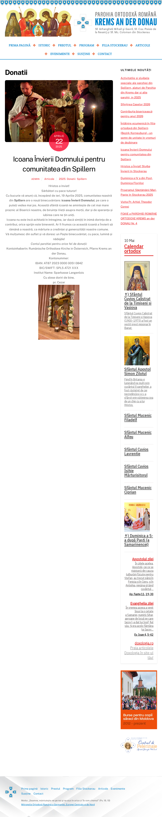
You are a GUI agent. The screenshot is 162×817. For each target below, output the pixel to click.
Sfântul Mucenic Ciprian (138, 489)
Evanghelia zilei (141, 603)
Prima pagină (20, 45)
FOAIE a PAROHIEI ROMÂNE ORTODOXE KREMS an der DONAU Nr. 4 (139, 218)
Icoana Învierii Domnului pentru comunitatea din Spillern (136, 154)
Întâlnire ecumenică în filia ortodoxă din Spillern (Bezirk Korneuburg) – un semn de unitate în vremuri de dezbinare (138, 133)
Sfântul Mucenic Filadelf (138, 417)
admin (35, 179)
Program (86, 45)
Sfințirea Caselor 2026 (135, 104)
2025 (62, 178)
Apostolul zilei (142, 559)
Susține (83, 54)
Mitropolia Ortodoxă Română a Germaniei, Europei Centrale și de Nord (58, 804)
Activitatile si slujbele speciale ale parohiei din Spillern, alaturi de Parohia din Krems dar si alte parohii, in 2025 (138, 87)
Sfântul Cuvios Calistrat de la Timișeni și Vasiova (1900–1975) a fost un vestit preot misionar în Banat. (138, 320)
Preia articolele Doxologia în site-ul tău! (138, 653)
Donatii (71, 178)
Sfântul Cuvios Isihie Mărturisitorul (136, 470)
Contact (105, 54)
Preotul (64, 45)
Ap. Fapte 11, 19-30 (141, 594)
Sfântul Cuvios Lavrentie (136, 451)
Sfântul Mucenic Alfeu (138, 434)
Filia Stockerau (115, 45)
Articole (142, 45)
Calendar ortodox (134, 249)
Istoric (44, 45)
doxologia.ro (144, 643)
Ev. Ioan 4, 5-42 (143, 634)
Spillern (82, 178)
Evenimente (60, 54)
